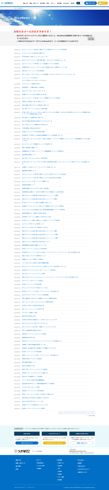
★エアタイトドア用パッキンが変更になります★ (34, 227)
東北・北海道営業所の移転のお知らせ (32, 330)
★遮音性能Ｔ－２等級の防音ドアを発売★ (33, 87)
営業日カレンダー (82, 472)
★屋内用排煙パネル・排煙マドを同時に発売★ (34, 213)
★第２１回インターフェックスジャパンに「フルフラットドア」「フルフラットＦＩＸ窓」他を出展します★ (50, 277)
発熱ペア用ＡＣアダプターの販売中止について (34, 256)
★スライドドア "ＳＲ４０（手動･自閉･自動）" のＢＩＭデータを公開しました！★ (43, 60)
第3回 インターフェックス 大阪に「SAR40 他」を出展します (37, 394)
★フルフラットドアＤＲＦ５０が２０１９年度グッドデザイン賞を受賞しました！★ (44, 266)
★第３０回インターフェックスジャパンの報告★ (34, 369)
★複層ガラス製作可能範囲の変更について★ (33, 344)
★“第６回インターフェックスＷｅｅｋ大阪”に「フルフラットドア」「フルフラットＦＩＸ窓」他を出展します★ (51, 252)
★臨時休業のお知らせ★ (28, 337)
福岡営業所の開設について (29, 170)
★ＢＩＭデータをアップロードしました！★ (33, 91)
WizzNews (66, 3)
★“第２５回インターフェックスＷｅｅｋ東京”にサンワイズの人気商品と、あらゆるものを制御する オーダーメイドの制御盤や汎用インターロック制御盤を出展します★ (56, 113)
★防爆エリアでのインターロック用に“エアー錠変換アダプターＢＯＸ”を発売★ (42, 206)
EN (81, 3)
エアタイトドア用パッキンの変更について (33, 224)
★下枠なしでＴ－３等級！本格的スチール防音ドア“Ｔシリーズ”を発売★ (41, 220)
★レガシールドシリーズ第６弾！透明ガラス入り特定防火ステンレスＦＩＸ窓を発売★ (44, 49)
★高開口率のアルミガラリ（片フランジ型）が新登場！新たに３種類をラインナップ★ (44, 67)
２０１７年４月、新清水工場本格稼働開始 (33, 380)
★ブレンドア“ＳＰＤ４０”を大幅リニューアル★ (34, 288)
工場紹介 (60, 471)
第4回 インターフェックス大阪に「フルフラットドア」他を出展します (40, 355)
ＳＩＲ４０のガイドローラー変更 (30, 387)
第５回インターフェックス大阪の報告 (32, 284)
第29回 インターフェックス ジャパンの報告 (33, 408)
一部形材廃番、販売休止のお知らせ (31, 128)
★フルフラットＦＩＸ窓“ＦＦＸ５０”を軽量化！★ (35, 181)
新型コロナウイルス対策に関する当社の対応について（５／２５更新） (40, 234)
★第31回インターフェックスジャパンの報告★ (34, 334)
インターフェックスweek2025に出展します (33, 53)
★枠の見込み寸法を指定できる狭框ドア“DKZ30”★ (35, 398)
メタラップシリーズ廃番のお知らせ (31, 84)
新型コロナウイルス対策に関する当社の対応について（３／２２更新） (40, 195)
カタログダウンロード (84, 469)
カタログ (103, 3)
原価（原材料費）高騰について (30, 147)
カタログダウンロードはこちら (54, 443)
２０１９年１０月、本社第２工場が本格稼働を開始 (35, 263)
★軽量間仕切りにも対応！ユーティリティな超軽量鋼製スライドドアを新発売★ (42, 151)
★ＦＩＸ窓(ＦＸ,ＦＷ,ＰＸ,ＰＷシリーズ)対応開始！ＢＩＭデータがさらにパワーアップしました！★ (48, 74)
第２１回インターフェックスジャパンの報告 (33, 273)
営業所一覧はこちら (82, 443)
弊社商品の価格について (28, 185)
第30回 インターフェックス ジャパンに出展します (35, 373)
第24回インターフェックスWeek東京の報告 (33, 131)
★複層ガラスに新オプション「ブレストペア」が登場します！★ (39, 167)
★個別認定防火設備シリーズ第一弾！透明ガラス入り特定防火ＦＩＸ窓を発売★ (42, 192)
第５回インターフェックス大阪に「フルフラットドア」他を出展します (40, 291)
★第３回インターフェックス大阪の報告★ (33, 71)
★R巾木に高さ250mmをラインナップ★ (32, 401)
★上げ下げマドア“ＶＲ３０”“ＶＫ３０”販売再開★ (35, 295)
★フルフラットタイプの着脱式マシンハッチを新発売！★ (37, 144)
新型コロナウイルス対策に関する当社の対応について (36, 241)
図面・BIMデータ (34, 3)
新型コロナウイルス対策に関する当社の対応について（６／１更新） (40, 231)
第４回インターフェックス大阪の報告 (32, 351)
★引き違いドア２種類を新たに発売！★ (32, 117)
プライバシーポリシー (20, 487)
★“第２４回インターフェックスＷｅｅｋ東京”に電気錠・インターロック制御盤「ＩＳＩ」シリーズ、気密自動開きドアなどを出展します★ (56, 139)
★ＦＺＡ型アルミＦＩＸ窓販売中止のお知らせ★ (34, 124)
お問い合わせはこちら (27, 443)
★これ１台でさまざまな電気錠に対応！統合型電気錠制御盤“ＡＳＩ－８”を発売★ (43, 209)
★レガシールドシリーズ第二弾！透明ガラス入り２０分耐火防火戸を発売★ (41, 178)
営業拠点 (60, 474)
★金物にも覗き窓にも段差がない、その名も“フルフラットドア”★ (39, 319)
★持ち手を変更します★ (28, 366)
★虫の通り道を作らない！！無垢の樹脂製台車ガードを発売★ (38, 383)
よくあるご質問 (40, 465)
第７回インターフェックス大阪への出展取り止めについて (37, 202)
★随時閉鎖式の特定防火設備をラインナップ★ (34, 245)
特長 (48, 3)
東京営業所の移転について (29, 154)
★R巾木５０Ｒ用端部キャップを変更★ (32, 376)
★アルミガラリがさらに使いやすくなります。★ (34, 323)
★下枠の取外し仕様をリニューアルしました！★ (34, 56)
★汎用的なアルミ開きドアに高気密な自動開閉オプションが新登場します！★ (42, 135)
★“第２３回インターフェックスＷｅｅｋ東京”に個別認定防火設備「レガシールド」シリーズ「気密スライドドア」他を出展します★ (56, 162)
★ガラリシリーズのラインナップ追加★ (32, 280)
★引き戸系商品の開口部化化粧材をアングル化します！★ (37, 121)
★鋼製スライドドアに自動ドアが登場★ (32, 259)
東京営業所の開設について (29, 362)
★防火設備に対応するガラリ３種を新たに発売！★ (35, 105)
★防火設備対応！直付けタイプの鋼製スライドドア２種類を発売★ (39, 298)
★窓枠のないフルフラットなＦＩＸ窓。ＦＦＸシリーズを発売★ (38, 270)
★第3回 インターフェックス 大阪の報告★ (33, 390)
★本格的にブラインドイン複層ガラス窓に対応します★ (36, 217)
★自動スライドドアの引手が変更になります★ (34, 94)
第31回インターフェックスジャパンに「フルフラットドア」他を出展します (41, 341)
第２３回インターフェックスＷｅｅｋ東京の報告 (34, 158)
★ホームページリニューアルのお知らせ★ (33, 309)
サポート (53, 3)
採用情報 (60, 480)
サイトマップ (31, 487)
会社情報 (59, 3)
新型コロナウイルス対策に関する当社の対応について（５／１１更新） (40, 238)
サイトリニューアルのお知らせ (30, 78)
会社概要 (60, 465)
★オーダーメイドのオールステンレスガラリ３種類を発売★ (37, 302)
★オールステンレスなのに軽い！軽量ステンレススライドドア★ (39, 327)
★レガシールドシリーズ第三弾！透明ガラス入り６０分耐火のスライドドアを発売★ (44, 174)
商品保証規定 (40, 463)
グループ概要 (61, 477)
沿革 (59, 468)
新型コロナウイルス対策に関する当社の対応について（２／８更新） (40, 199)
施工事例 (42, 3)
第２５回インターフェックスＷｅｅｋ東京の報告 (34, 108)
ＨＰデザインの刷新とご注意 (29, 312)
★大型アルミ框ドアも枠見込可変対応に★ (33, 305)
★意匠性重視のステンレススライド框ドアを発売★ (35, 188)
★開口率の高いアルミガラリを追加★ (32, 359)
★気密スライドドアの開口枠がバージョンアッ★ (34, 405)
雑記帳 (72, 3)
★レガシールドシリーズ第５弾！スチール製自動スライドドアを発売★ (40, 64)
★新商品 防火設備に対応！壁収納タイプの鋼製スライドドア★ (39, 348)
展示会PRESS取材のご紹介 (29, 316)
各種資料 (39, 468)
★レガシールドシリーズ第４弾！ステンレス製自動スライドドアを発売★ (41, 98)
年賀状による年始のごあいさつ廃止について (33, 101)
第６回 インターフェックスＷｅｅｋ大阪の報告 (34, 249)
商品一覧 (25, 3)
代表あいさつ (61, 463)
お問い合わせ (91, 3)
